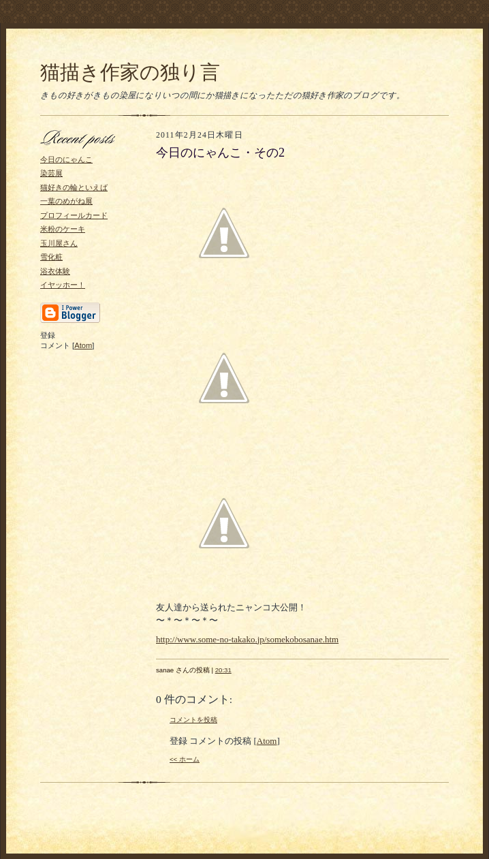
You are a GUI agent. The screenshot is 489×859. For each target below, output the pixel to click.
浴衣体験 (55, 271)
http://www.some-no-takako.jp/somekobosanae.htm (247, 639)
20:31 (223, 670)
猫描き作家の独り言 (130, 72)
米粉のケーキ (62, 229)
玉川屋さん (59, 243)
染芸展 (51, 173)
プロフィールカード (74, 215)
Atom (83, 345)
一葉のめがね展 (66, 201)
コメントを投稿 (193, 719)
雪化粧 (51, 257)
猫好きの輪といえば (74, 187)
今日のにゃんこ (66, 159)
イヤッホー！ (62, 285)
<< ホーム (185, 759)
